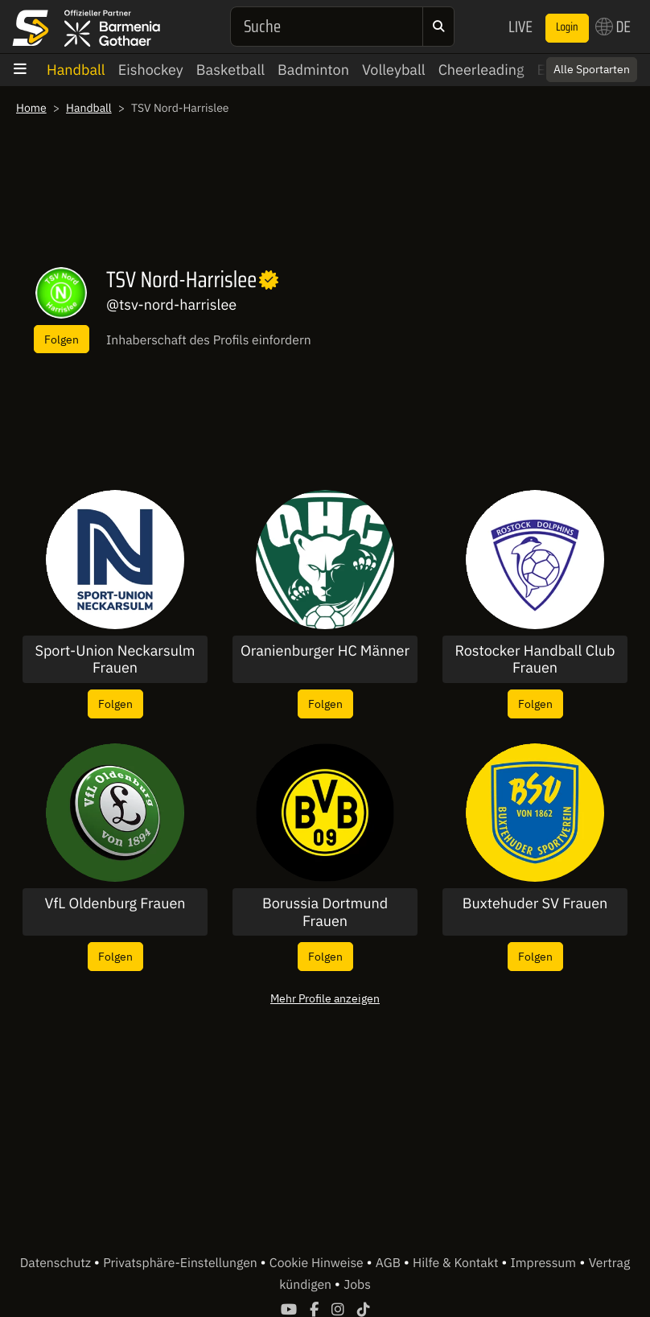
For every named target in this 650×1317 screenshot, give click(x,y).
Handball (76, 69)
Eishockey (150, 69)
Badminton (313, 69)
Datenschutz (57, 1263)
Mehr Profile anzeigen (325, 998)
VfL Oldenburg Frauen (114, 903)
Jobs (357, 1285)
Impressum (543, 1263)
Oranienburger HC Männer (325, 651)
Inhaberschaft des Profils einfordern (208, 340)
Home (31, 108)
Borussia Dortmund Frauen (325, 912)
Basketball (230, 69)
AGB (390, 1263)
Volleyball (394, 69)
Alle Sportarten (591, 69)
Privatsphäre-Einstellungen (181, 1263)
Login (567, 27)
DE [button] (613, 26)
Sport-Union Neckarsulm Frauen (115, 659)
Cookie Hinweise (318, 1263)
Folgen (61, 339)
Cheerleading (481, 69)
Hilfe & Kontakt (457, 1263)
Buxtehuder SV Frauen (535, 903)
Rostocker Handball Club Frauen (535, 659)
